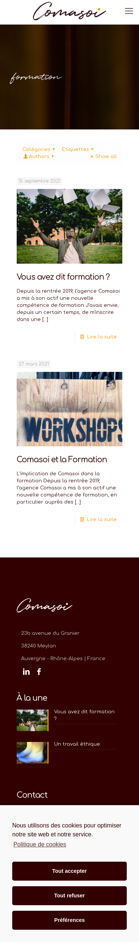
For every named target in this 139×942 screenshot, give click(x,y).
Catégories (39, 149)
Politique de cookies (39, 844)
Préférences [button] (69, 920)
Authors (39, 156)
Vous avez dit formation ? (63, 277)
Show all (103, 156)
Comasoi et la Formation (62, 459)
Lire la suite (102, 337)
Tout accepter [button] (69, 871)
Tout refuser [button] (69, 895)
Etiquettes (79, 149)
